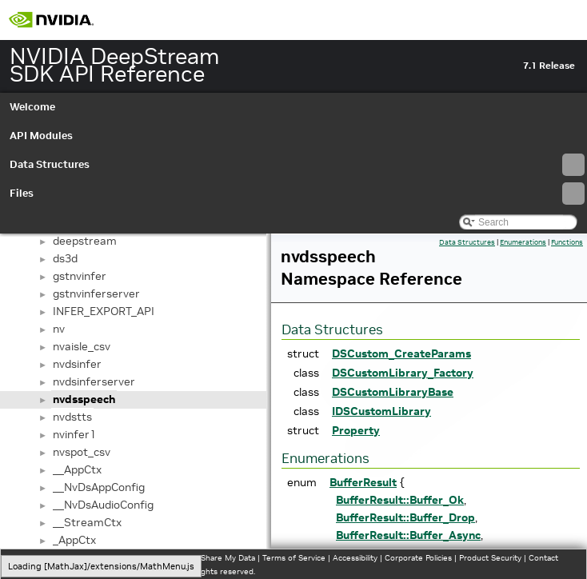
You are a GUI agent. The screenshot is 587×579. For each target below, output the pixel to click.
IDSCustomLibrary (381, 411)
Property (356, 430)
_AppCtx (74, 540)
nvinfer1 (74, 434)
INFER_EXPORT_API (103, 311)
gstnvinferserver (96, 293)
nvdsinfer (77, 364)
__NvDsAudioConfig (103, 504)
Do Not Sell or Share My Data (200, 558)
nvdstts (72, 416)
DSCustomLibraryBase (392, 392)
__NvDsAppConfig (99, 487)
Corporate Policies (418, 558)
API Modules (41, 135)
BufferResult (363, 482)
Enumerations (523, 242)
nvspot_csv (81, 452)
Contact (543, 558)
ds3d (65, 258)
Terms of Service (293, 558)
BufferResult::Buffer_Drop (405, 517)
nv (59, 328)
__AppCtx (77, 469)
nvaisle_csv (81, 346)
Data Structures (297, 165)
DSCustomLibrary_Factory (402, 372)
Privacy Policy (37, 558)
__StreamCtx (87, 522)
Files (297, 193)
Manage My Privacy (103, 558)
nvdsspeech (84, 399)
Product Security (490, 558)
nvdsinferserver (94, 381)
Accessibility (355, 558)
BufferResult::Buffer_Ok (400, 500)
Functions (567, 242)
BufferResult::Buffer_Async (408, 535)
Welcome (32, 107)
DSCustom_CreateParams (401, 353)
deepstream (85, 241)
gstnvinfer (79, 276)
